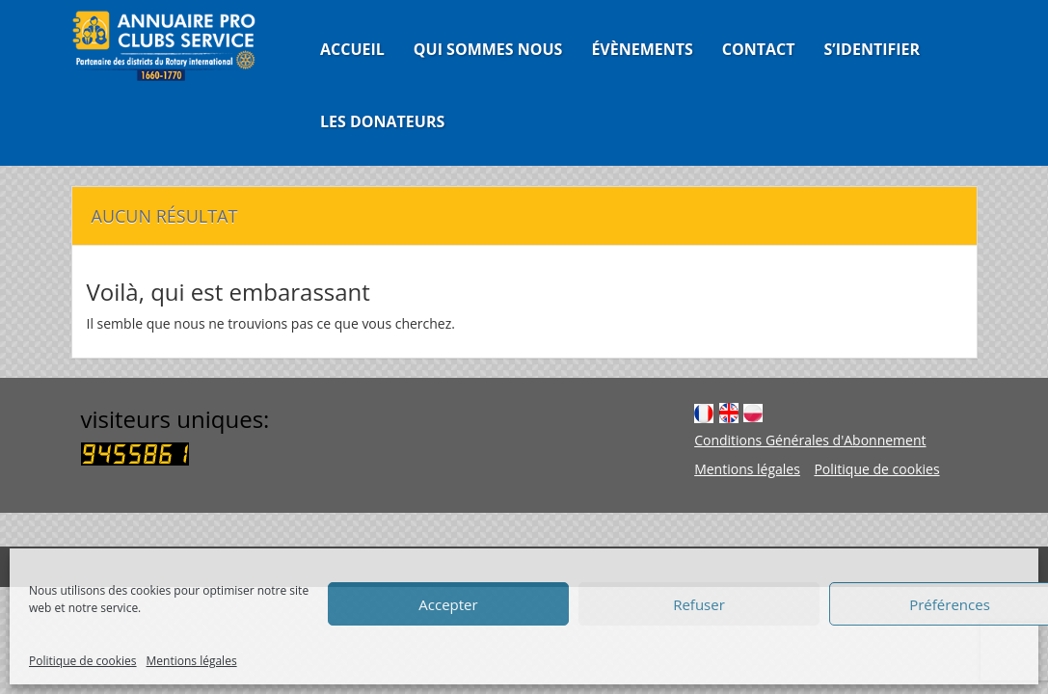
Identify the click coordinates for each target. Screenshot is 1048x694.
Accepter (447, 604)
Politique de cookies (83, 661)
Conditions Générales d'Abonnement (810, 440)
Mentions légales (192, 661)
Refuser (699, 604)
